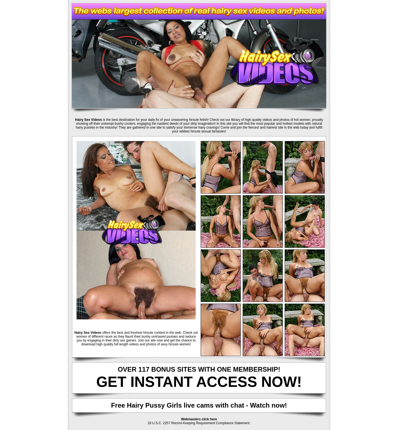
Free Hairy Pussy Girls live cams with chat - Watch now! (199, 405)
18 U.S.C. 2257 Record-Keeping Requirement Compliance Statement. (199, 423)
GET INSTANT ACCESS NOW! (199, 382)
